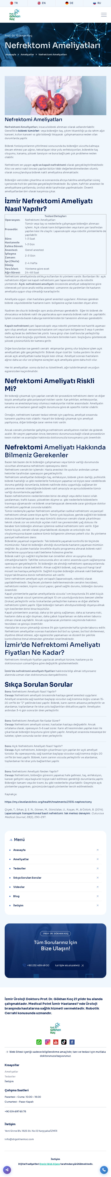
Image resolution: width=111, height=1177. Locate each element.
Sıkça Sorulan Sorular (27, 877)
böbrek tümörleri (28, 130)
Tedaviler (19, 868)
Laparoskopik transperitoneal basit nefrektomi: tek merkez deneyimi (47, 813)
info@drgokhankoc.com (19, 1139)
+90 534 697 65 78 (15, 1111)
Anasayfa (19, 850)
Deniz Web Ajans (50, 1164)
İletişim (18, 905)
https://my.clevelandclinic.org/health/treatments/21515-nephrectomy (48, 802)
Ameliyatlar (21, 859)
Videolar (19, 887)
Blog (16, 896)
